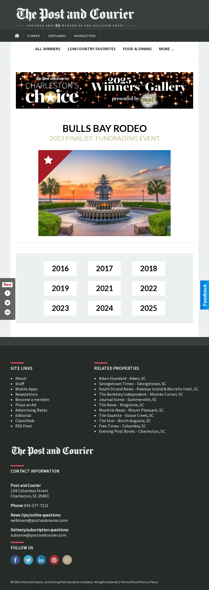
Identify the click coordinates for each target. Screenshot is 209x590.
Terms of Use (129, 582)
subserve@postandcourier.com (38, 535)
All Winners (47, 48)
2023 (60, 307)
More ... (166, 48)
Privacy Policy (148, 582)
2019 (60, 288)
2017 (104, 268)
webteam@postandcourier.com (39, 520)
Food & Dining (137, 48)
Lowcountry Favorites (92, 48)
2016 (60, 268)
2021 (104, 288)
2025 (148, 307)
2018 (148, 268)
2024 (104, 307)
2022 (148, 288)
